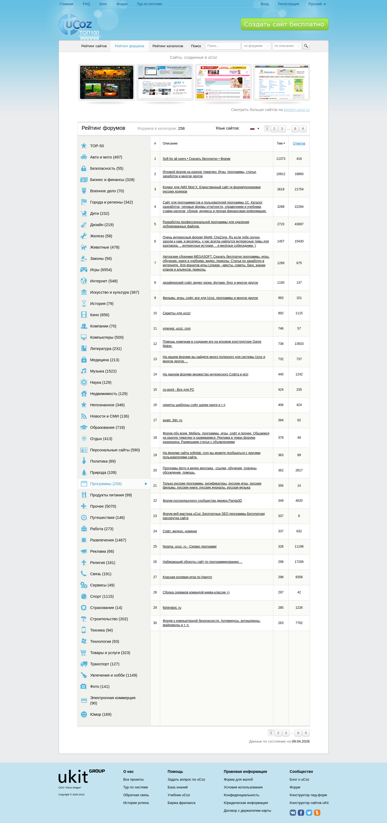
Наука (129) (96, 382)
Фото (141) (95, 686)
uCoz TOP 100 (80, 27)
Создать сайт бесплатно (285, 24)
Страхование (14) (101, 607)
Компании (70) (98, 326)
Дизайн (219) (97, 224)
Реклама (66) (97, 551)
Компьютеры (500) (102, 337)
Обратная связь (136, 795)
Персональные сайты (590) (110, 450)
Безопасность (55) (102, 168)
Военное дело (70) (102, 191)
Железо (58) (96, 236)
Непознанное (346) (102, 405)
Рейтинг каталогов (168, 46)
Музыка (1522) (98, 371)
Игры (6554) (96, 270)
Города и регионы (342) (106, 202)
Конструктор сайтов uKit (309, 803)
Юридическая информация (246, 803)
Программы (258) (101, 484)
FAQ (86, 4)
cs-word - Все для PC (178, 390)
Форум (122, 4)
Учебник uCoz (179, 795)
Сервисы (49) (97, 585)
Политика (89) (98, 461)
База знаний (178, 787)
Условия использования (243, 787)
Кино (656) (94, 315)
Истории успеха (136, 803)
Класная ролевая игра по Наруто (187, 577)
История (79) (97, 303)
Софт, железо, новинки (180, 531)
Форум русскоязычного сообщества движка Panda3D (202, 501)
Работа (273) (97, 529)
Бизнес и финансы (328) (107, 179)
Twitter (309, 812)
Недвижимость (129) (104, 393)
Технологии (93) (99, 641)
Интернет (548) (99, 281)
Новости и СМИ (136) (104, 416)
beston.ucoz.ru (297, 110)
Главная (67, 4)
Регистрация (288, 4)
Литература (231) (101, 348)
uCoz (82, 776)
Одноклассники (317, 812)
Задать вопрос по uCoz (186, 779)
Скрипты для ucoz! (177, 313)
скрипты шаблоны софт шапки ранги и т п (194, 405)
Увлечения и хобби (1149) (108, 675)
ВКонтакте (293, 812)
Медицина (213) (99, 360)
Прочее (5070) (98, 506)
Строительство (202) (104, 619)
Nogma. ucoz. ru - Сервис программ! (190, 546)
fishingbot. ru (172, 608)
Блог (103, 4)
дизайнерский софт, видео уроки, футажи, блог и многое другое (210, 283)
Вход (265, 4)
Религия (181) (97, 562)
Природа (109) (98, 472)
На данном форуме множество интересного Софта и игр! (206, 374)
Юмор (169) (96, 714)
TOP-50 (92, 146)
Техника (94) (96, 630)
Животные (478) (100, 247)
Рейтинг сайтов (94, 46)
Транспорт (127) (100, 664)
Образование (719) (102, 427)
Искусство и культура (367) (109, 292)
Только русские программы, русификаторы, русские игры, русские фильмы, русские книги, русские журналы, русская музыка (212, 486)
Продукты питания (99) (106, 495)
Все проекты (133, 779)
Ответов (299, 143)
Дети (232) (94, 213)
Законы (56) (96, 258)
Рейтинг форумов (129, 46)
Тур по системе (149, 4)
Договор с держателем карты (247, 811)
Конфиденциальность (241, 795)
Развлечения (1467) (103, 540)
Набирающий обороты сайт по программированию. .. (202, 562)
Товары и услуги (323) (105, 652)
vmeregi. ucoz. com (177, 328)
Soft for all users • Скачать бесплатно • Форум (196, 159)
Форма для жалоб (238, 779)
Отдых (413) (96, 438)
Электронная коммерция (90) (107, 700)
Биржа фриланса (181, 803)
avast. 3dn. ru (172, 420)
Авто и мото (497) (101, 157)
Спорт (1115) (97, 596)
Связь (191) (96, 574)
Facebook (301, 812)
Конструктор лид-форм (308, 795)
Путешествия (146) (102, 517)
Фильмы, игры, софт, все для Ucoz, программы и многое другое (210, 298)
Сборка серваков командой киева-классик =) (196, 592)
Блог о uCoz (299, 779)
